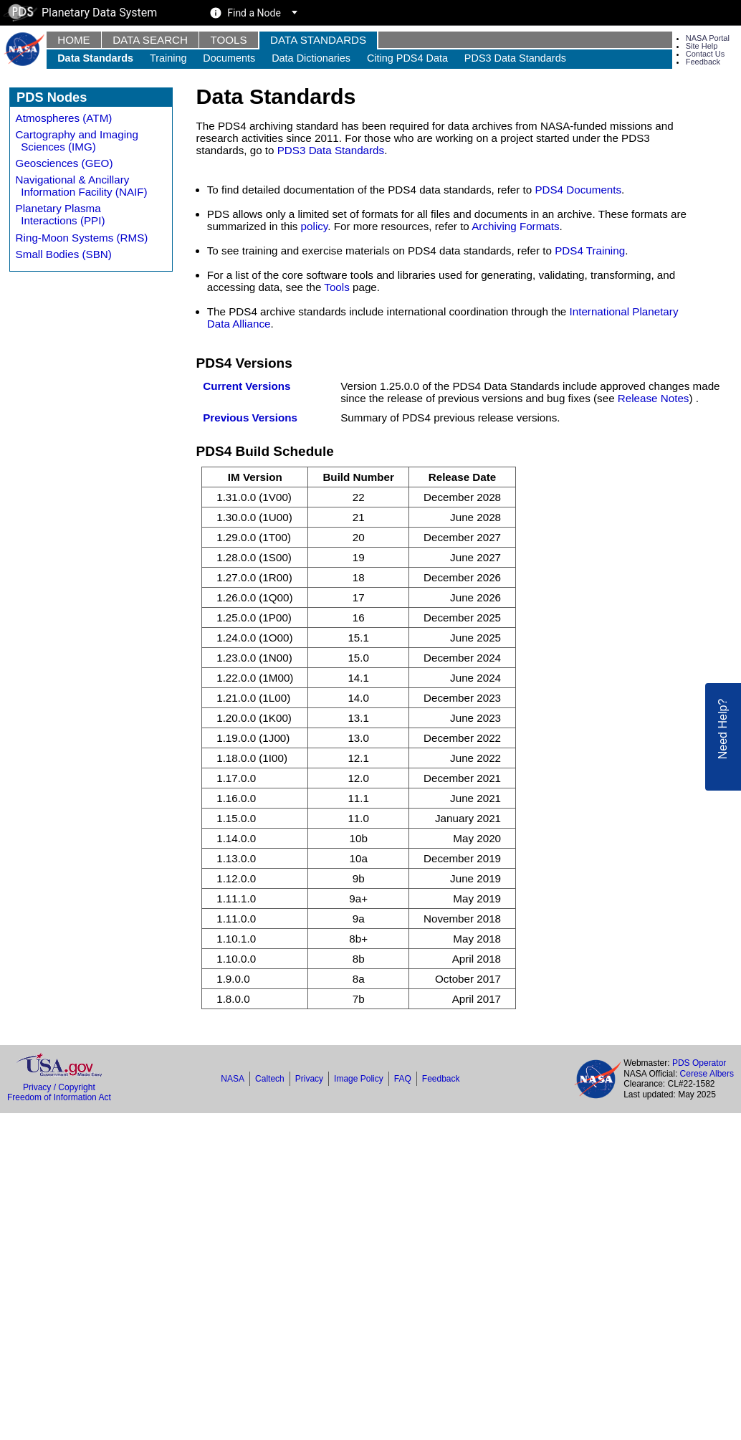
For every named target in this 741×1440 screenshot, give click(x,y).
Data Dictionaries (311, 58)
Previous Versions (250, 417)
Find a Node (254, 13)
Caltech (270, 1079)
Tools (228, 40)
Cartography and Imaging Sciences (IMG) (77, 140)
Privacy (309, 1079)
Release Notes (653, 398)
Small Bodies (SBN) (64, 254)
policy (314, 226)
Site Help (702, 46)
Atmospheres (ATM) (64, 118)
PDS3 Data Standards (515, 58)
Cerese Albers (707, 1074)
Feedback (703, 61)
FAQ (402, 1079)
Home (73, 40)
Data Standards (318, 40)
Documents (229, 58)
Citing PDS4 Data (407, 58)
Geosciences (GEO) (64, 163)
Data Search (150, 40)
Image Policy (358, 1079)
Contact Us (705, 53)
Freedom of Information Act (59, 1097)
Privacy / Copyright (59, 1087)
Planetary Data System (80, 13)
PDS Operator (699, 1063)
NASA (232, 1079)
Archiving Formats (515, 226)
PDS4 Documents (578, 189)
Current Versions (246, 386)
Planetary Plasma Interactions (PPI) (60, 214)
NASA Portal (708, 38)
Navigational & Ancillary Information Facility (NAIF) (82, 185)
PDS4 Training (590, 250)
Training (168, 58)
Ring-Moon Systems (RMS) (82, 238)
